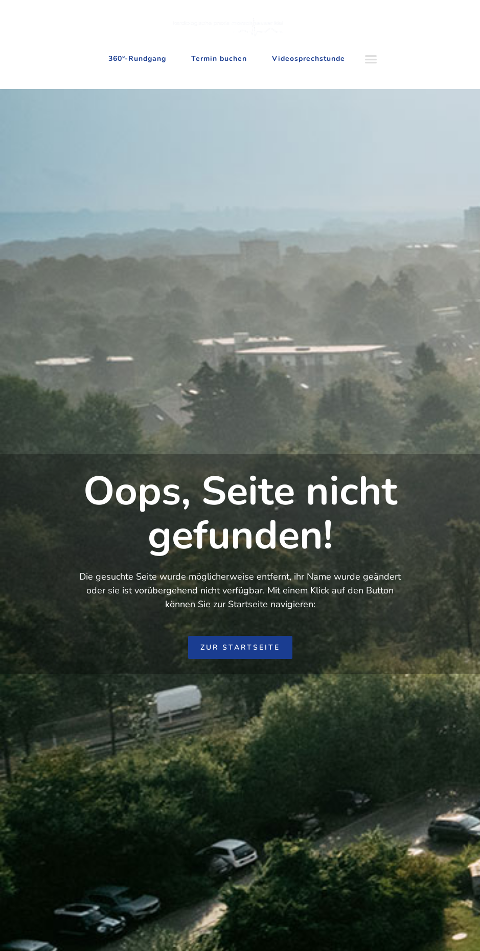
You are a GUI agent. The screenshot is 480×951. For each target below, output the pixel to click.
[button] (371, 59)
